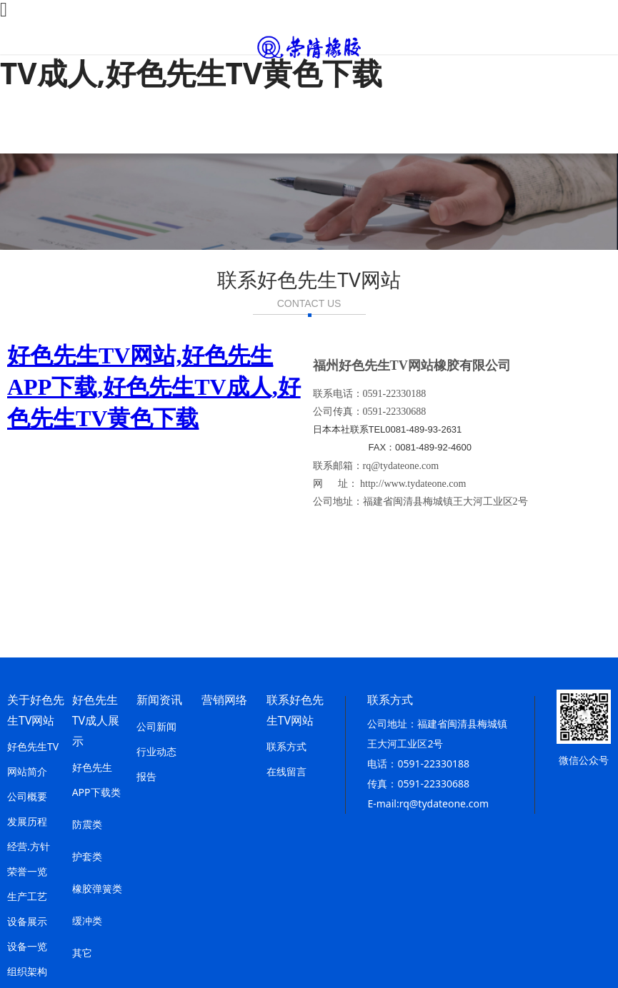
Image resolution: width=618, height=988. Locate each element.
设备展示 (27, 921)
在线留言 (286, 771)
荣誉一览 (27, 871)
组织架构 (27, 971)
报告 (146, 776)
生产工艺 (27, 896)
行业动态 (156, 751)
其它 (82, 952)
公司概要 (27, 796)
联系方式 (286, 746)
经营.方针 (28, 846)
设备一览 (27, 946)
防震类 (87, 824)
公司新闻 (156, 726)
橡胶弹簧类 (97, 888)
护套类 (87, 856)
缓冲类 (87, 920)
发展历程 (27, 821)
